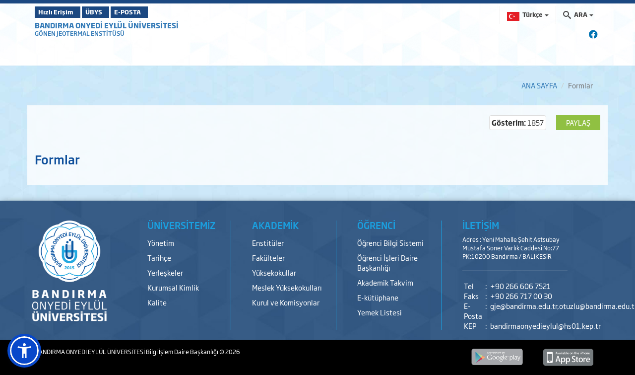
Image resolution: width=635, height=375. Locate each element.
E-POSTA (153, 11)
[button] (24, 350)
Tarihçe (159, 257)
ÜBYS (107, 11)
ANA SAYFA (539, 85)
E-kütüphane (377, 297)
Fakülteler (268, 257)
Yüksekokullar (274, 272)
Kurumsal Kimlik (173, 287)
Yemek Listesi (379, 312)
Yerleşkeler (165, 272)
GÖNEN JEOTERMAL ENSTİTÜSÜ (80, 33)
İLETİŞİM (480, 225)
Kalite (157, 302)
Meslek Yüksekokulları (287, 287)
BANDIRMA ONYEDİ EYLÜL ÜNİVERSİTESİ (107, 25)
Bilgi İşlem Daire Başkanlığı (182, 351)
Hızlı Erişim (59, 11)
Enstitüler (268, 242)
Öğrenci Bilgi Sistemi (390, 242)
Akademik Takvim (385, 282)
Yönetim (160, 242)
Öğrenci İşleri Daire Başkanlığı (387, 262)
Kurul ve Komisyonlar (285, 302)
